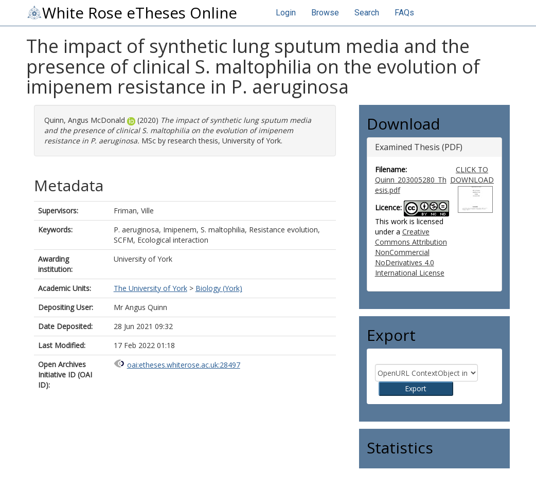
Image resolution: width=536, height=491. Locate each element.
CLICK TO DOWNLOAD (472, 175)
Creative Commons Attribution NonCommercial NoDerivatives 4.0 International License (411, 252)
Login (286, 12)
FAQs (404, 12)
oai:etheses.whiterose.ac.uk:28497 (183, 365)
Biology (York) (218, 288)
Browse (325, 12)
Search (366, 12)
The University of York (150, 288)
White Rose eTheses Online (131, 13)
